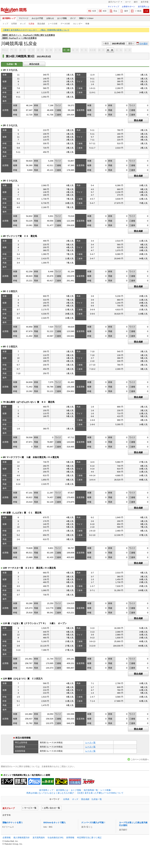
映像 (87, 24)
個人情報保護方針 (21, 837)
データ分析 (65, 24)
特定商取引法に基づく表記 (89, 837)
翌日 (130, 43)
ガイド (73, 18)
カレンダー (77, 24)
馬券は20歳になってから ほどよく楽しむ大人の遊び (50, 793)
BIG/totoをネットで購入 (55, 822)
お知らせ (50, 18)
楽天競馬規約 (39, 837)
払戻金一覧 (97, 799)
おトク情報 (62, 18)
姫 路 (110, 50)
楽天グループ (114, 2)
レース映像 (106, 790)
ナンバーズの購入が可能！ (93, 822)
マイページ (23, 18)
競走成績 (41, 24)
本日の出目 (34, 64)
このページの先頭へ (140, 759)
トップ (5, 24)
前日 (107, 43)
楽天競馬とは (143, 6)
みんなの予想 (37, 18)
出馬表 (14, 24)
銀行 (136, 2)
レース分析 (52, 24)
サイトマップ (113, 6)
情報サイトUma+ (86, 18)
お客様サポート (128, 6)
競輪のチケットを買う (12, 822)
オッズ (23, 24)
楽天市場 (144, 2)
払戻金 (31, 24)
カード (128, 2)
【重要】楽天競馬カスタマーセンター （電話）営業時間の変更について (35, 30)
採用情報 (70, 837)
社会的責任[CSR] (55, 837)
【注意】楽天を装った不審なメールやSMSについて (99, 793)
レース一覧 (90, 742)
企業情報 (6, 837)
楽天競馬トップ (8, 18)
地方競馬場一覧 (91, 790)
